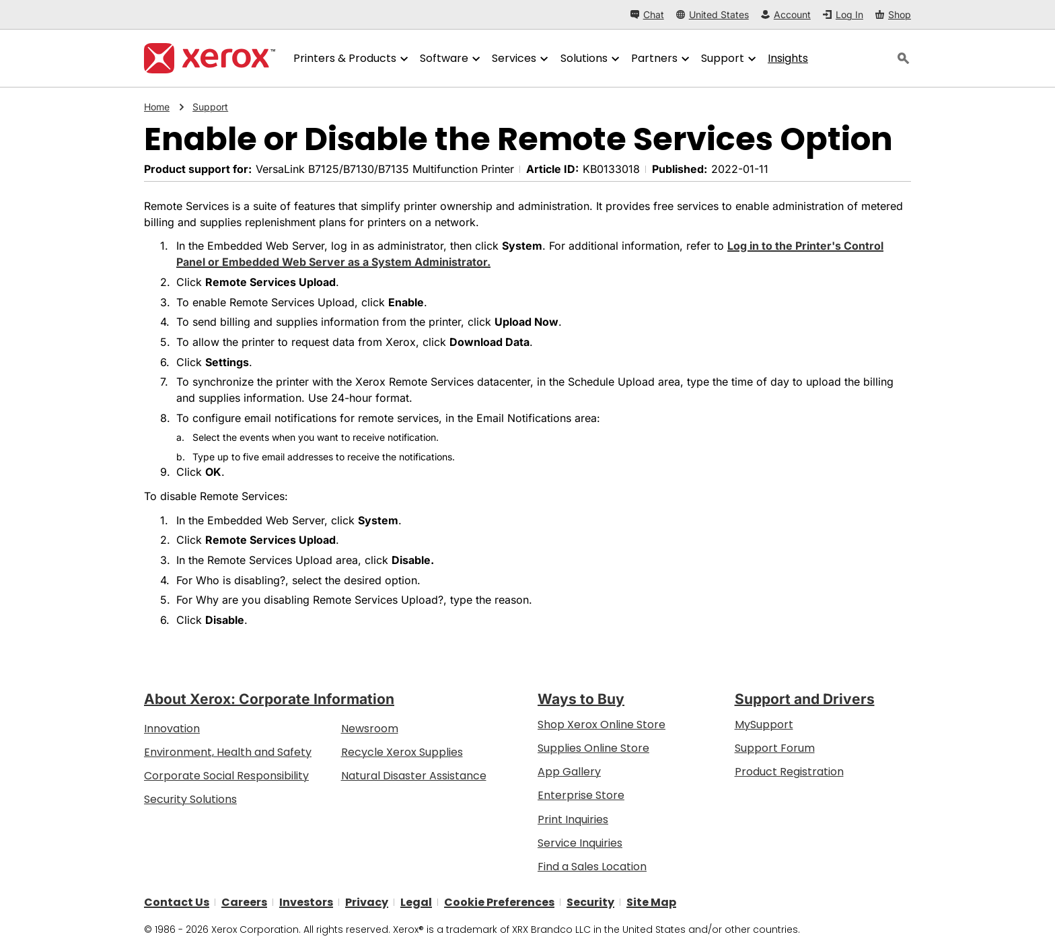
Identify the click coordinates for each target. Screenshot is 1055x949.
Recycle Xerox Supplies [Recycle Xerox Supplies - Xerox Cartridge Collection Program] (402, 752)
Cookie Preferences (499, 902)
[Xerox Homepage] (209, 58)
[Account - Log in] (786, 14)
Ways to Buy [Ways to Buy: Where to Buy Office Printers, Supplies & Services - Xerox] (581, 699)
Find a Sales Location (592, 866)
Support (210, 107)
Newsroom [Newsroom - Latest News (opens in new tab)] (369, 728)
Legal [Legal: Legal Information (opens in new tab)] (416, 902)
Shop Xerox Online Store (601, 724)
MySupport (764, 724)
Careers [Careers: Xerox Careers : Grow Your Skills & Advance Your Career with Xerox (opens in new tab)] (244, 902)
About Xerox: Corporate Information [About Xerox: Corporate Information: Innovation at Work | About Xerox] (269, 699)
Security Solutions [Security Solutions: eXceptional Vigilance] (190, 799)
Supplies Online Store (593, 748)
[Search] (903, 58)
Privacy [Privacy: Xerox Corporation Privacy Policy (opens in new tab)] (366, 902)
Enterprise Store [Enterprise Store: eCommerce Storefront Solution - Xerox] (581, 795)
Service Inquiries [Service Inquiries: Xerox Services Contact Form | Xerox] (580, 842)
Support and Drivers (805, 699)
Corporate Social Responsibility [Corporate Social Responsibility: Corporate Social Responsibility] (226, 775)
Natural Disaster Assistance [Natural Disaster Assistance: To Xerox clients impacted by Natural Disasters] (413, 775)
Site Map (651, 902)
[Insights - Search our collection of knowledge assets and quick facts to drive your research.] (788, 58)
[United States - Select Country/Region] (712, 14)
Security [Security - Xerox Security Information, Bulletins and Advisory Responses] (590, 902)
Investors (306, 902)
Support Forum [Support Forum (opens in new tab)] (775, 748)
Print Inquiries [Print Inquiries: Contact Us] (573, 818)
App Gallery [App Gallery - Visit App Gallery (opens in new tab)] (569, 771)
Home (157, 107)
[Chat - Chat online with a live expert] (647, 14)
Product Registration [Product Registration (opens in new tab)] (789, 771)
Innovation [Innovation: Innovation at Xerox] (172, 728)
